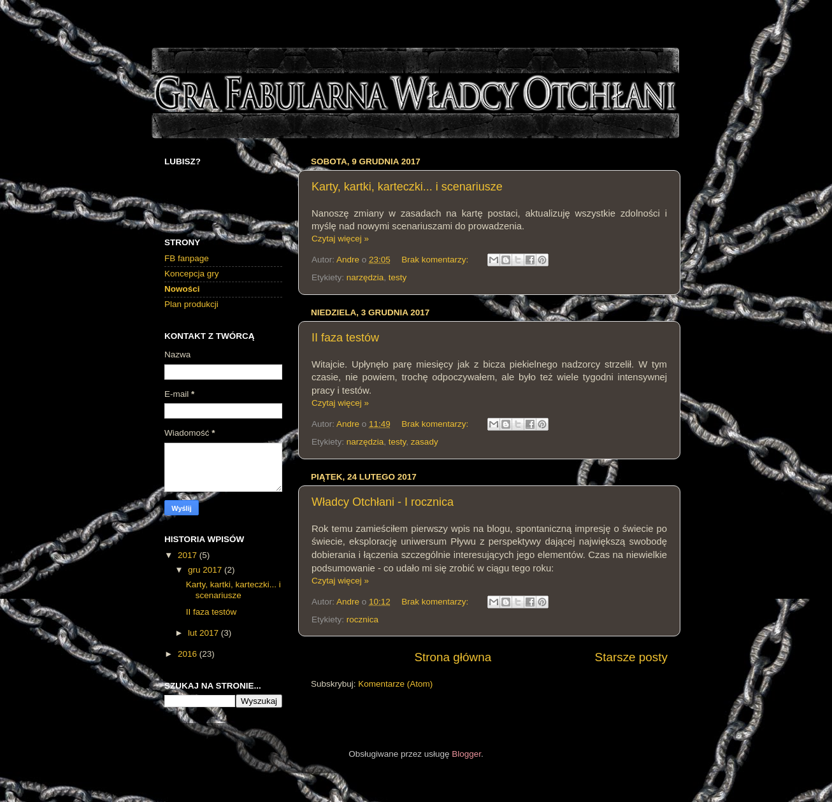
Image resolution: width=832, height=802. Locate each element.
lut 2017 (204, 633)
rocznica (362, 619)
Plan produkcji (191, 304)
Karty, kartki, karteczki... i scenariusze (407, 186)
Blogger (466, 754)
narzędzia (365, 277)
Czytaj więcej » (340, 238)
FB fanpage (186, 258)
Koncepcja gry (191, 273)
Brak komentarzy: (436, 259)
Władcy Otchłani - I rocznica (383, 502)
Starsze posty (631, 657)
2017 (188, 555)
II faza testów (345, 337)
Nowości (182, 289)
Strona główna (452, 657)
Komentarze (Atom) (395, 684)
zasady (424, 442)
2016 (188, 654)
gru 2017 (206, 570)
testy (398, 277)
